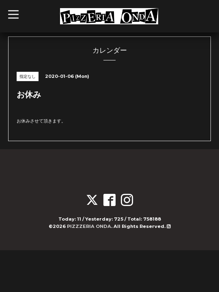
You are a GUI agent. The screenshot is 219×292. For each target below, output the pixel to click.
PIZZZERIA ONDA (89, 226)
